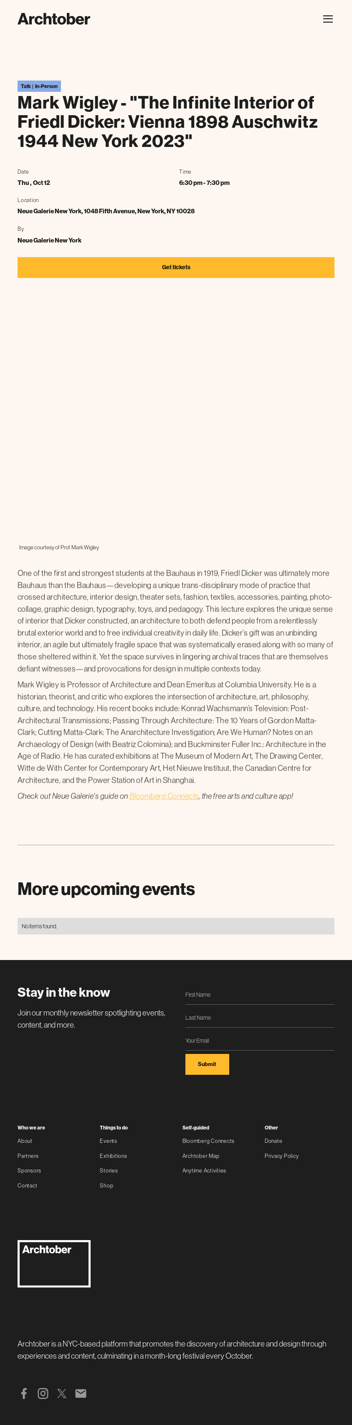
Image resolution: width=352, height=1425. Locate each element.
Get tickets (176, 267)
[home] (54, 19)
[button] (326, 19)
